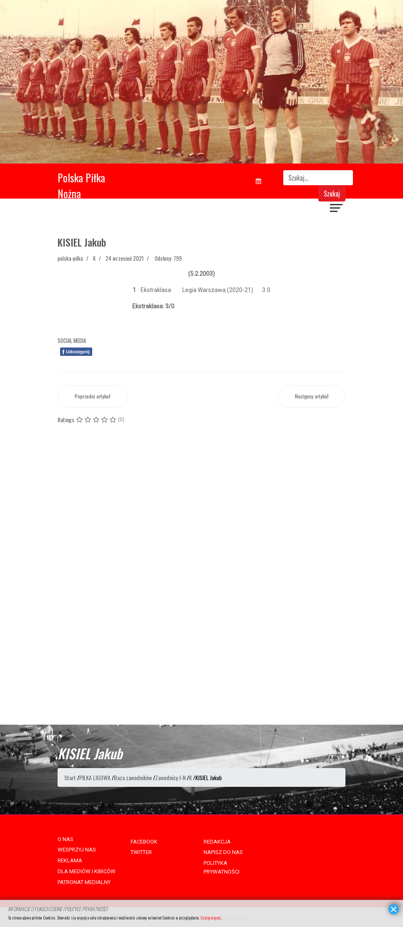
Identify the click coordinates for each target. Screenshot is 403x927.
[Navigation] (336, 209)
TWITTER (141, 852)
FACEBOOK (144, 842)
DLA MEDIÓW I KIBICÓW (87, 871)
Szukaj (332, 194)
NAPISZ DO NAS (223, 852)
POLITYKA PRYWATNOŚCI (221, 867)
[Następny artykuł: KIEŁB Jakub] (311, 396)
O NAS (65, 839)
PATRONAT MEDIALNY (84, 882)
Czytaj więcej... (211, 917)
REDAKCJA (217, 842)
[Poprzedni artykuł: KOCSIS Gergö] (92, 396)
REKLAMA (70, 860)
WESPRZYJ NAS (77, 849)
